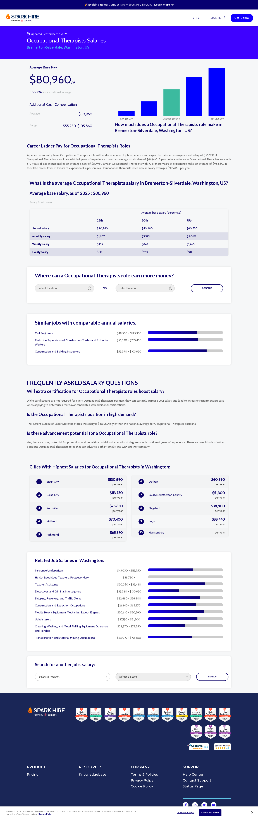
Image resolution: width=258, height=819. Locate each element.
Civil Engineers (44, 333)
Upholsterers (43, 619)
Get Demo (241, 18)
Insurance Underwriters (49, 570)
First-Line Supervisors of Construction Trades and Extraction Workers (72, 342)
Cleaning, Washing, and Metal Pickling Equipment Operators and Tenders (71, 628)
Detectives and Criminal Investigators (58, 591)
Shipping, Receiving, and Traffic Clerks (58, 598)
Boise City (79, 495)
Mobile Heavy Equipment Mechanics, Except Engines (67, 612)
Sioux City (79, 482)
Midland (79, 521)
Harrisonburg (181, 532)
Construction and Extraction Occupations (60, 605)
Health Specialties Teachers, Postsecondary (62, 577)
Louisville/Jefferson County (181, 495)
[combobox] (72, 677)
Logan (181, 521)
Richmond (79, 535)
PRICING (194, 18)
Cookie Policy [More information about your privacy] (45, 814)
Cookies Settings (185, 812)
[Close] (252, 812)
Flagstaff (181, 508)
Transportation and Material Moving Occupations (65, 637)
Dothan (181, 482)
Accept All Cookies (210, 812)
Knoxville (79, 508)
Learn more (164, 4)
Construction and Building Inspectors (57, 351)
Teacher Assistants (46, 584)
